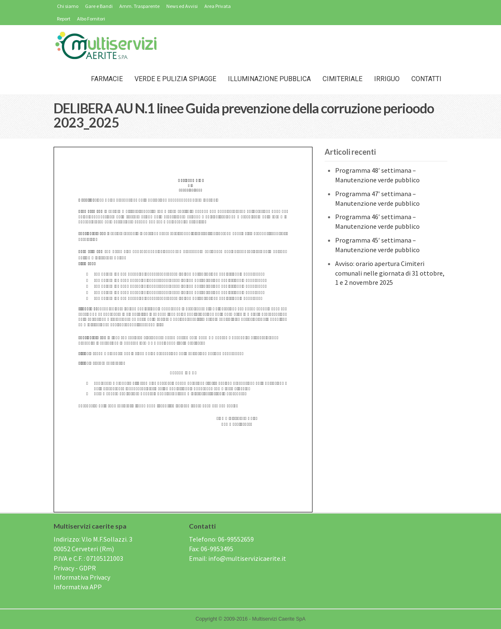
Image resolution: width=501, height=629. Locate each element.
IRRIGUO (387, 79)
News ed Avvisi (182, 6)
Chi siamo (67, 6)
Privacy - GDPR (75, 568)
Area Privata (217, 6)
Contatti (426, 79)
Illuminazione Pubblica (269, 79)
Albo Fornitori (91, 18)
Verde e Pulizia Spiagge (175, 79)
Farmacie (107, 79)
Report (63, 18)
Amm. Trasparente (139, 6)
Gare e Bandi (99, 6)
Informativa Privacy (82, 577)
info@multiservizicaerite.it (247, 558)
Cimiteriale (342, 79)
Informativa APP (78, 587)
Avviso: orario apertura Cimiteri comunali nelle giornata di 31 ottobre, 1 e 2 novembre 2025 (389, 273)
